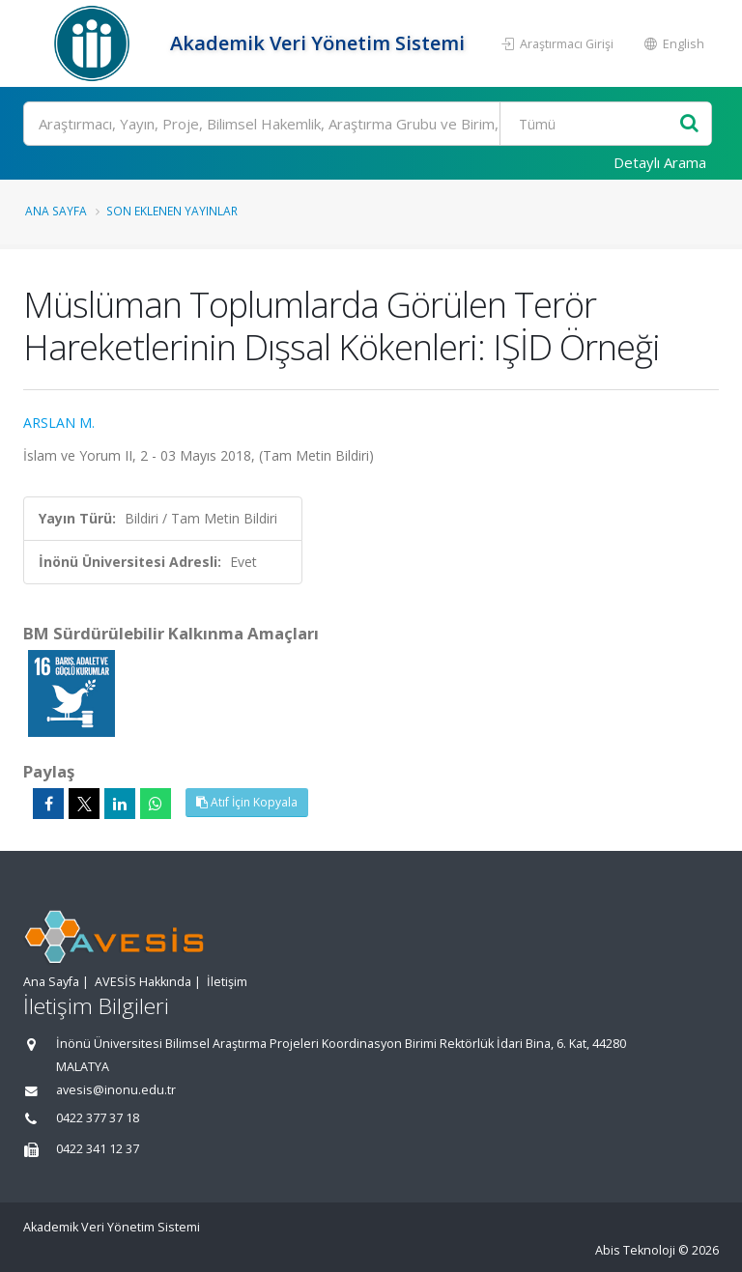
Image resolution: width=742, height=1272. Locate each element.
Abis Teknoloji (635, 1250)
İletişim (227, 982)
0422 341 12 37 (97, 1149)
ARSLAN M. (59, 422)
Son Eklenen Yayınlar (172, 210)
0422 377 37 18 (97, 1118)
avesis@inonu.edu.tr (116, 1090)
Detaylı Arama (660, 162)
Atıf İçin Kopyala (247, 802)
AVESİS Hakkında (143, 982)
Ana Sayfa (56, 210)
